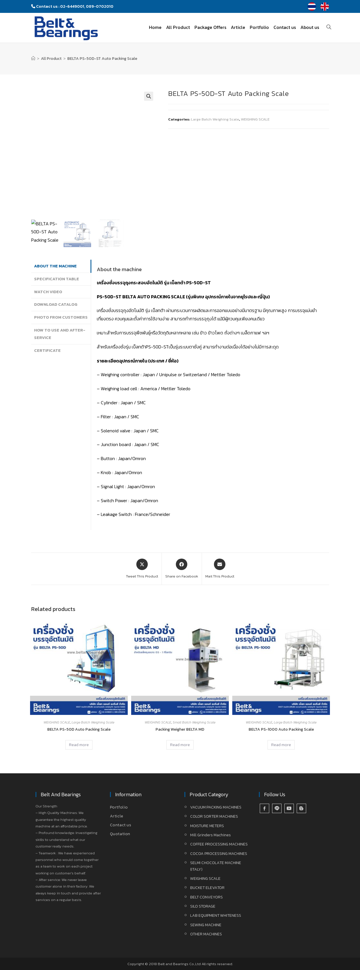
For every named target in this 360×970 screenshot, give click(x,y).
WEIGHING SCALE (255, 119)
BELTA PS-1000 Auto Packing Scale (281, 729)
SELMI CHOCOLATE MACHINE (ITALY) (215, 866)
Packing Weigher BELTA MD (180, 729)
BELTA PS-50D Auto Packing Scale (79, 729)
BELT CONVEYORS (206, 897)
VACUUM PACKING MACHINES (215, 807)
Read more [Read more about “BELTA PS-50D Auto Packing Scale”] (79, 745)
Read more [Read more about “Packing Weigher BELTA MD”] (180, 745)
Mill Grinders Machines (210, 835)
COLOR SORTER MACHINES (214, 816)
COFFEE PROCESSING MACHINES (219, 844)
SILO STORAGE (202, 906)
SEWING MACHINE (205, 925)
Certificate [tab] (47, 350)
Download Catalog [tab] (55, 304)
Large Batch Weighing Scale (215, 119)
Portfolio (119, 807)
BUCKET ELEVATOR (207, 888)
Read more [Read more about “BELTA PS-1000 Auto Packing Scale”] (281, 745)
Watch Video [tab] (48, 292)
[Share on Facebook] (181, 569)
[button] (148, 96)
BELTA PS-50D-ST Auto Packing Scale (102, 59)
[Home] (33, 59)
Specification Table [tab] (56, 279)
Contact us (120, 825)
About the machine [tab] (55, 266)
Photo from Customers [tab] (61, 317)
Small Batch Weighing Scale (194, 722)
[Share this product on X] (142, 569)
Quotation (120, 834)
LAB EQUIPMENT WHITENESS (215, 915)
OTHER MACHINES (206, 934)
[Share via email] (219, 569)
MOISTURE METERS (207, 826)
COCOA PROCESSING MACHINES (218, 854)
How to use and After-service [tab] (59, 334)
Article (116, 816)
